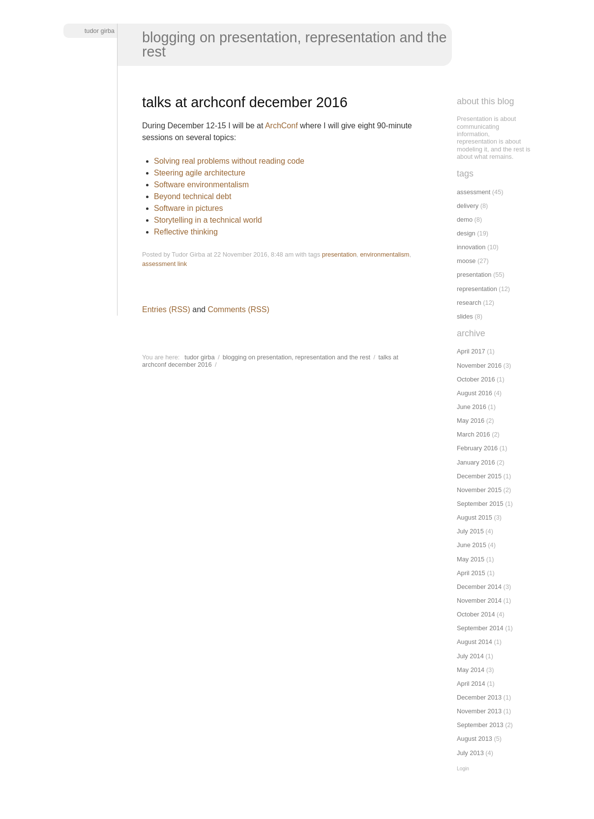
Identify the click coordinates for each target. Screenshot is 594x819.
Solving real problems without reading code (229, 161)
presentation (339, 254)
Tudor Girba (100, 30)
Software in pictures (188, 208)
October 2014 (476, 614)
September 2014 (480, 628)
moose (466, 260)
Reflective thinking (186, 232)
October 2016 (476, 379)
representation (477, 288)
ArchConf (281, 125)
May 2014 (470, 669)
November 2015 (479, 490)
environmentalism (384, 254)
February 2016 (477, 448)
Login (463, 768)
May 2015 (470, 559)
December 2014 (479, 586)
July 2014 (470, 656)
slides (465, 316)
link (182, 263)
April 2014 (471, 683)
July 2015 (470, 531)
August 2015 (474, 517)
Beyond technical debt (192, 196)
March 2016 (473, 434)
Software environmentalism (201, 184)
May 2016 (470, 420)
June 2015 (471, 545)
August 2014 (474, 641)
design (466, 233)
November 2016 (479, 365)
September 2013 (480, 725)
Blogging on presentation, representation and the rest (294, 44)
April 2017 (471, 351)
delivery (467, 205)
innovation (471, 247)
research (469, 302)
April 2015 (471, 573)
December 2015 (479, 476)
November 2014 (479, 600)
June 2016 (471, 406)
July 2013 (470, 753)
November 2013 (479, 711)
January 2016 (476, 462)
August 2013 (474, 738)
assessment (159, 263)
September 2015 (480, 503)
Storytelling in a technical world (208, 220)
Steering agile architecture (199, 173)
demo (465, 219)
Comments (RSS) (238, 309)
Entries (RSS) (166, 309)
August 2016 (474, 393)
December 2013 (479, 697)
